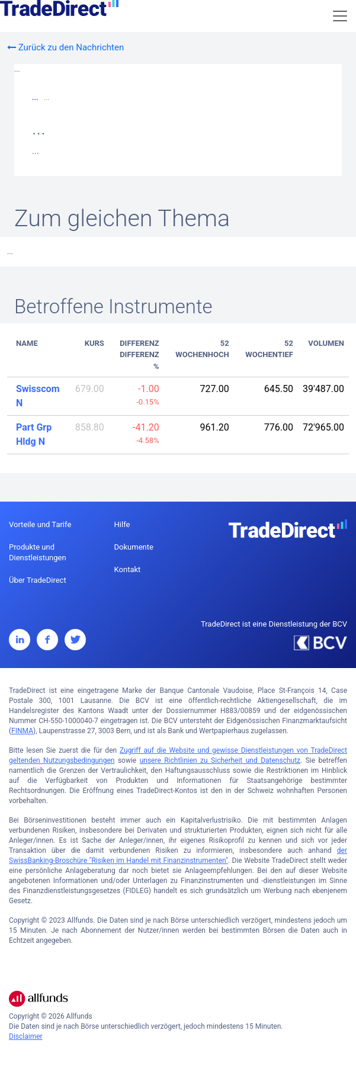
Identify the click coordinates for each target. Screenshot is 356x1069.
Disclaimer (26, 1036)
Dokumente (133, 546)
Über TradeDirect (37, 580)
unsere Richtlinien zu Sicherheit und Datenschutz (220, 760)
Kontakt (127, 569)
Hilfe (122, 524)
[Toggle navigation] (340, 16)
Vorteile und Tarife (40, 524)
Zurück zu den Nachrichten (65, 47)
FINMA (22, 731)
